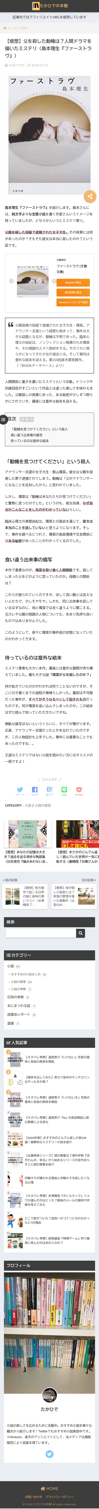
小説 (28, 805)
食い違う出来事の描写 (27, 435)
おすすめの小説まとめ (29, 974)
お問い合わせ (33, 1497)
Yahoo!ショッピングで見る (73, 302)
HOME (49, 1488)
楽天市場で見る (73, 292)
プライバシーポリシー (59, 1497)
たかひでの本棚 (50, 6)
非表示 (27, 419)
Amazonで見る (73, 282)
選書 (13, 1024)
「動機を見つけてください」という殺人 (40, 429)
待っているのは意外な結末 (30, 441)
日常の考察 (18, 997)
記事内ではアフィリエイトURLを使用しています (49, 17)
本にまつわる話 (22, 1006)
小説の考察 (21, 989)
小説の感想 (43, 805)
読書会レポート (22, 1015)
